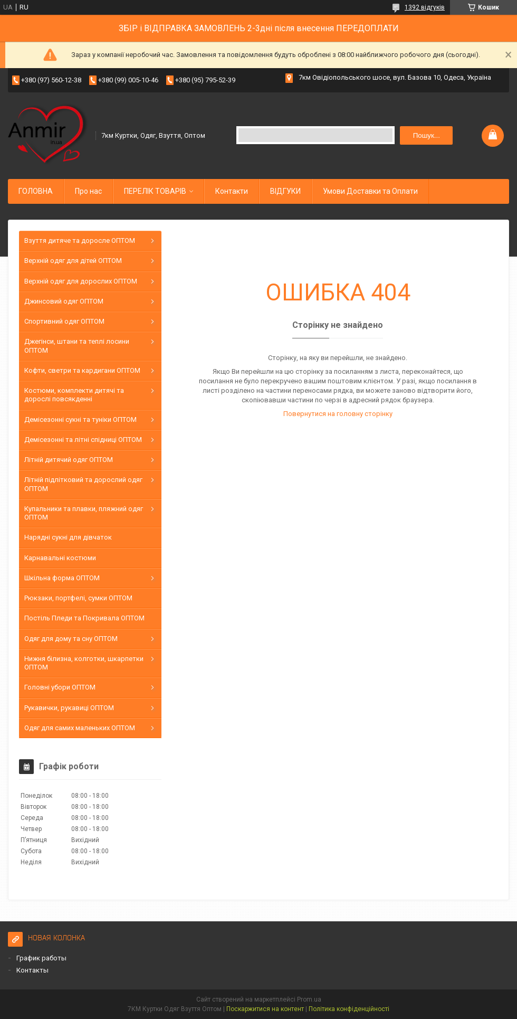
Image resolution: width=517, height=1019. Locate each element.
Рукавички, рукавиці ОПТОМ (69, 708)
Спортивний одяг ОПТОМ (64, 321)
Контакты (32, 970)
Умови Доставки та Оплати (370, 191)
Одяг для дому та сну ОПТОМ (71, 639)
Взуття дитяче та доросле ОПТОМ (79, 240)
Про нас (88, 191)
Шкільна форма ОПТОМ (62, 578)
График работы (41, 958)
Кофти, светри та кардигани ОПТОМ (82, 370)
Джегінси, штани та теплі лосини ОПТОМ (76, 345)
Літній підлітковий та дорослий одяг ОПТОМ (83, 484)
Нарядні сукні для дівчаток (68, 537)
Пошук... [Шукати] (426, 135)
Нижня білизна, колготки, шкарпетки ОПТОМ (83, 663)
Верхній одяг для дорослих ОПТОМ (80, 281)
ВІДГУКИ (285, 191)
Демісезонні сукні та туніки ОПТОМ (80, 419)
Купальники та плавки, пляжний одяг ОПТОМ (83, 513)
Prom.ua (309, 999)
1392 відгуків (425, 7)
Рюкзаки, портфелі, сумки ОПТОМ (78, 598)
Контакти (231, 191)
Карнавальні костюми (60, 558)
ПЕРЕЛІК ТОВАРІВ (155, 191)
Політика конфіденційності (349, 1009)
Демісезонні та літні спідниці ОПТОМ (83, 440)
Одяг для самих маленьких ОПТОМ (79, 728)
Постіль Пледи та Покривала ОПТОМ (84, 618)
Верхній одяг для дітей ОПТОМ (73, 261)
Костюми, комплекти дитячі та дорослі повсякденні (74, 394)
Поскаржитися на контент (265, 1009)
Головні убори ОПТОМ (59, 687)
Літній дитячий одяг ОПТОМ (68, 460)
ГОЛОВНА (35, 191)
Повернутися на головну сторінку (337, 414)
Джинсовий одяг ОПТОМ (63, 301)
